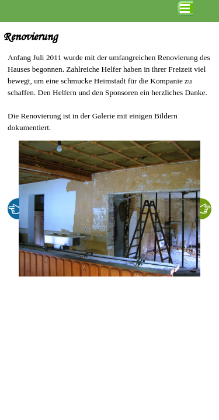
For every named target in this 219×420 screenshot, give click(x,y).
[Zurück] (13, 208)
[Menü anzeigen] (185, 8)
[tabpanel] (109, 93)
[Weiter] (205, 208)
